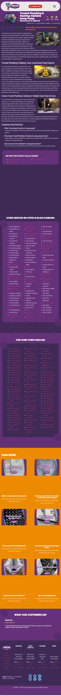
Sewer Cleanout (29, 317)
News (4, 658)
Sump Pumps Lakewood (15, 389)
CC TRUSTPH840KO (39, 23)
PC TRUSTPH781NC (55, 23)
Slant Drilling (46, 238)
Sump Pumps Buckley (48, 372)
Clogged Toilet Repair (14, 264)
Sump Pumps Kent (13, 348)
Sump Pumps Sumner (48, 418)
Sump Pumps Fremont (31, 365)
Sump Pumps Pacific (31, 408)
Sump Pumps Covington (15, 422)
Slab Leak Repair (47, 236)
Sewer (27, 310)
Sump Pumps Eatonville (48, 379)
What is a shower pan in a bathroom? (14, 496)
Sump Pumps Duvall (14, 429)
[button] (54, 6)
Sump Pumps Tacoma (14, 387)
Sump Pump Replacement (39, 159)
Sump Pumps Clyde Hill (15, 420)
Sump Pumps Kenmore (15, 370)
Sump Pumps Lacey (14, 363)
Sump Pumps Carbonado (49, 375)
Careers (7, 668)
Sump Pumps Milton (47, 398)
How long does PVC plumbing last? (14, 546)
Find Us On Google (18, 667)
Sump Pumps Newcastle (15, 356)
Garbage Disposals (30, 236)
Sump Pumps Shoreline (15, 358)
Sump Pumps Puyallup (48, 406)
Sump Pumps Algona (14, 394)
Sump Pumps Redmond (31, 420)
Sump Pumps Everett (48, 427)
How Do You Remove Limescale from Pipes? (47, 546)
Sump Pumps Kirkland (31, 372)
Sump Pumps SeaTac (31, 427)
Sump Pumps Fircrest (48, 387)
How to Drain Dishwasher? (47, 595)
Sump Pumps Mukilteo (14, 375)
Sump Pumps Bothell (14, 408)
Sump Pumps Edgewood (48, 382)
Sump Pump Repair (13, 162)
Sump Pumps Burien (14, 415)
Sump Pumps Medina (31, 384)
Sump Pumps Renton (14, 353)
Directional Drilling (13, 276)
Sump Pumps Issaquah (15, 365)
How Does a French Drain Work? (14, 595)
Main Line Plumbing (31, 281)
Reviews (7, 663)
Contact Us (6, 655)
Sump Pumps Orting (47, 401)
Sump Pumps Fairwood (31, 358)
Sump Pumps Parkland (48, 403)
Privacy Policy (6, 666)
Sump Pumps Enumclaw (15, 372)
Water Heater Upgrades (48, 303)
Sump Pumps (46, 253)
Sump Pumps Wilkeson (48, 425)
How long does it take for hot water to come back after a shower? (47, 497)
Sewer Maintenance (47, 229)
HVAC (27, 267)
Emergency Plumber (14, 286)
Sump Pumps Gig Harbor (49, 394)
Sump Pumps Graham (48, 396)
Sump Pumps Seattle (14, 351)
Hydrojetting (29, 274)
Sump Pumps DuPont (48, 377)
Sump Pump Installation (14, 159)
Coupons (8, 658)
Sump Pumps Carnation (15, 418)
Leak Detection (29, 279)
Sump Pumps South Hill (48, 410)
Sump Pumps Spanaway (15, 360)
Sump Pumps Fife (47, 384)
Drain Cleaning (12, 279)
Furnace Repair (13, 307)
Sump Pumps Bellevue (14, 391)
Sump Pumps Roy (47, 408)
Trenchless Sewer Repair (49, 262)
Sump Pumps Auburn (14, 368)
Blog (7, 653)
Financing (6, 661)
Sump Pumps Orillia (14, 377)
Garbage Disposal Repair (32, 234)
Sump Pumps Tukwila (14, 379)
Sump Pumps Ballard (14, 396)
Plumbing (28, 288)
